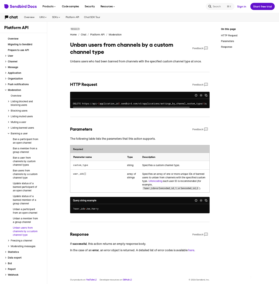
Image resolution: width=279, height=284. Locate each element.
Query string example (84, 200)
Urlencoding (155, 181)
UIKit (43, 17)
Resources (108, 6)
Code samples (70, 6)
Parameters (227, 41)
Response (226, 47)
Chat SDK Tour (92, 17)
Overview (29, 17)
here (191, 250)
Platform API (72, 17)
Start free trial (262, 6)
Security (90, 6)
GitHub (127, 279)
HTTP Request (229, 35)
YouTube (91, 279)
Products (49, 6)
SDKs (56, 17)
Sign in (241, 6)
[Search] (220, 6)
